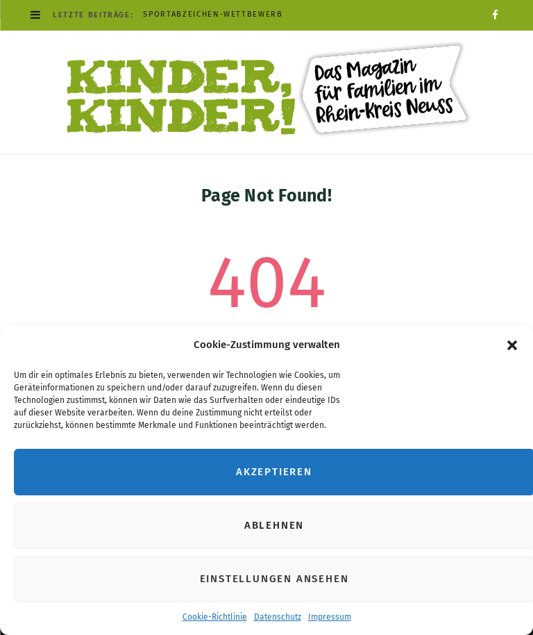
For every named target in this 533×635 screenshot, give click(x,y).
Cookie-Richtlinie (215, 617)
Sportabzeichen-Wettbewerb (212, 14)
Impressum (329, 617)
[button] (512, 345)
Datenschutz (277, 617)
